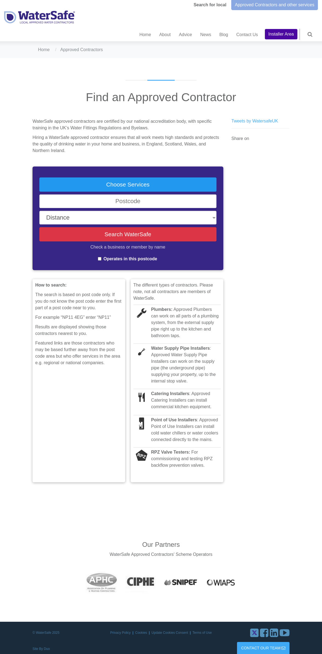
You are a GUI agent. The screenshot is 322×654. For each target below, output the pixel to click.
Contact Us (247, 34)
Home (145, 34)
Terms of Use (202, 633)
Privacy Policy (120, 633)
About (165, 34)
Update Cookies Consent (170, 633)
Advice (185, 34)
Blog (223, 34)
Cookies (141, 633)
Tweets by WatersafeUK (255, 121)
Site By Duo (41, 649)
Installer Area (281, 34)
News (205, 34)
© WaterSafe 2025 (46, 633)
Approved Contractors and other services (274, 4)
